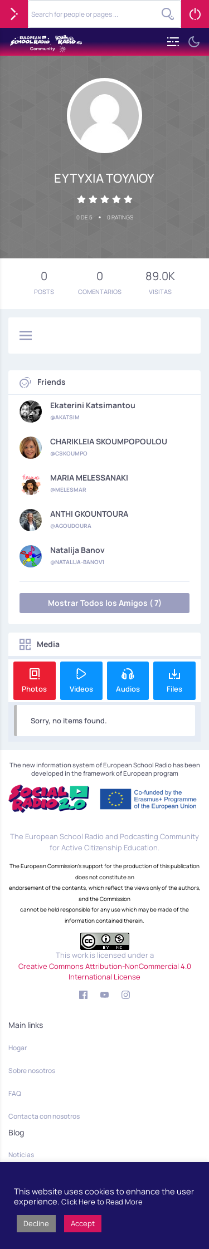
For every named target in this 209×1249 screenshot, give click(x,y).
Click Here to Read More (102, 1202)
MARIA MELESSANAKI (89, 477)
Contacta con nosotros (44, 1116)
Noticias (21, 1154)
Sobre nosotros (31, 1070)
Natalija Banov (77, 550)
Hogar (17, 1047)
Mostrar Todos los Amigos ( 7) (105, 602)
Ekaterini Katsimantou (92, 405)
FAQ (14, 1093)
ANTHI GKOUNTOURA (89, 514)
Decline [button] (36, 1223)
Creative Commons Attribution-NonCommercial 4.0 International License (104, 971)
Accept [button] (83, 1223)
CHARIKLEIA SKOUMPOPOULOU (108, 441)
